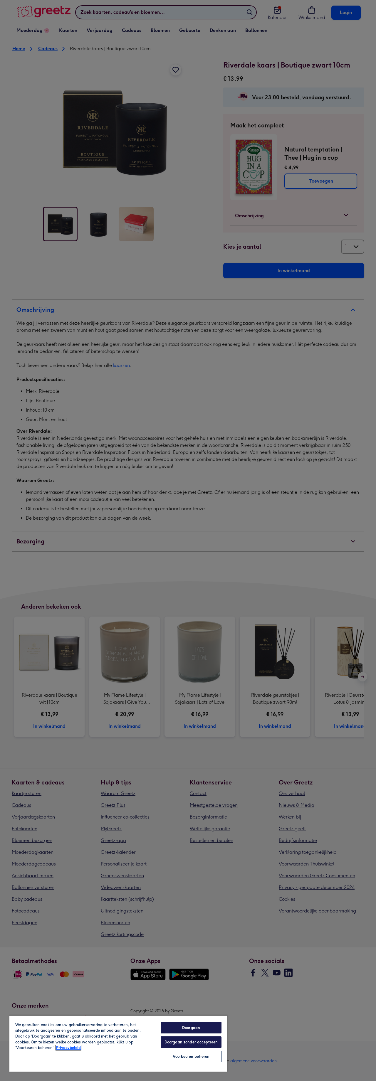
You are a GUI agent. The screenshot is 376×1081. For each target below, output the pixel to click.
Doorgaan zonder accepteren (191, 1042)
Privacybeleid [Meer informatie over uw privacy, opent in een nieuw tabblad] (68, 1047)
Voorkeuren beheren (191, 1056)
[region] (118, 1043)
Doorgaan (191, 1028)
